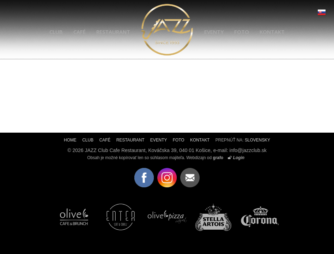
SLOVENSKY (257, 140)
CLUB (56, 31)
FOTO (241, 31)
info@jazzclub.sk (248, 150)
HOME (70, 140)
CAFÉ (79, 31)
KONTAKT (272, 31)
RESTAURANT (113, 31)
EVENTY (214, 31)
